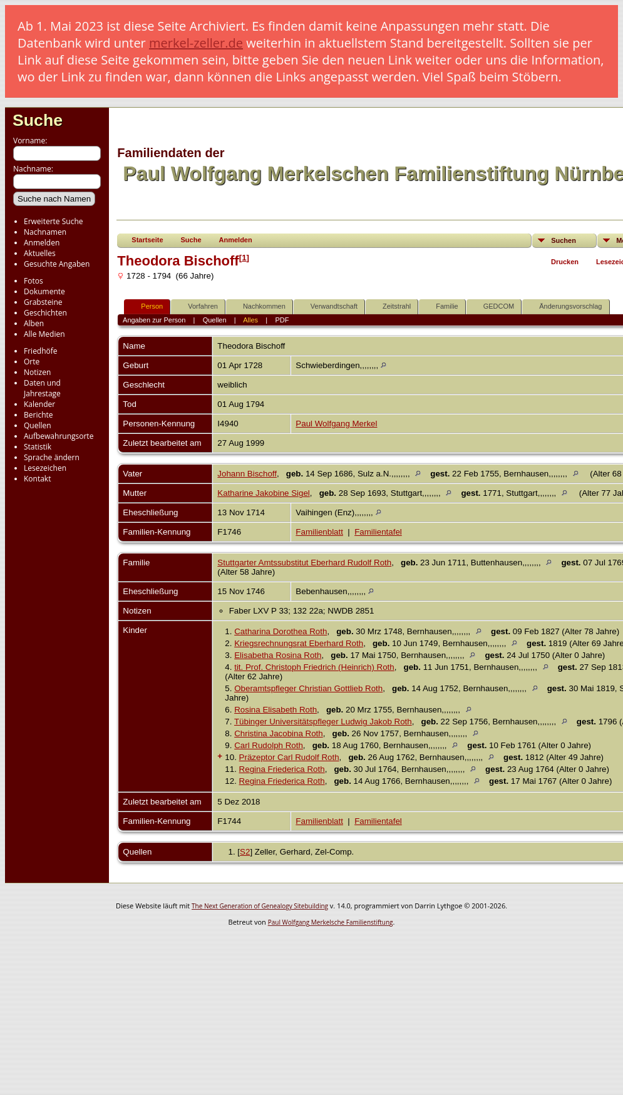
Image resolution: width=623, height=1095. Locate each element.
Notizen (37, 372)
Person (146, 306)
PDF (282, 320)
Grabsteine (43, 302)
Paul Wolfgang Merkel (336, 423)
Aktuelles (40, 253)
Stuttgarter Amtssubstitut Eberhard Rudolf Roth (304, 562)
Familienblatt (319, 532)
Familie (441, 306)
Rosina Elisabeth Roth (275, 709)
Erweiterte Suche (53, 221)
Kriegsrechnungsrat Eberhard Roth (298, 643)
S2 (245, 851)
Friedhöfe (41, 351)
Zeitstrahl (391, 306)
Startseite (147, 240)
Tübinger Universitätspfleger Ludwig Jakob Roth (323, 721)
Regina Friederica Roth (282, 769)
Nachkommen (259, 306)
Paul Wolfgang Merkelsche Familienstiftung (330, 922)
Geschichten (45, 312)
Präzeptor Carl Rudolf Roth (289, 757)
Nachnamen (45, 232)
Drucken (565, 261)
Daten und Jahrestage (42, 388)
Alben (34, 323)
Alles (250, 320)
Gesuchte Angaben (57, 264)
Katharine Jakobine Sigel (263, 493)
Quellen (37, 425)
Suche (38, 120)
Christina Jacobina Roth (278, 733)
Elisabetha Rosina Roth (277, 655)
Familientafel (378, 532)
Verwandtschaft (328, 306)
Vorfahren (197, 306)
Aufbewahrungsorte (58, 436)
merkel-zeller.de (196, 42)
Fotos (33, 280)
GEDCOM (493, 306)
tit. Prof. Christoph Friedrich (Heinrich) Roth (314, 667)
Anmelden (41, 242)
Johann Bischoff (247, 473)
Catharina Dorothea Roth (280, 631)
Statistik (37, 446)
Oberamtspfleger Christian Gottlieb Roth (308, 688)
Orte (31, 361)
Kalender (39, 404)
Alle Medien (44, 334)
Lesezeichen (45, 468)
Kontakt (37, 478)
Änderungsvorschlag (565, 306)
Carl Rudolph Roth (268, 745)
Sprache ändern (52, 457)
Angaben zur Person (154, 320)
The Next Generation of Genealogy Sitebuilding (260, 906)
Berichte (38, 414)
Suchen (563, 240)
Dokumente (44, 291)
